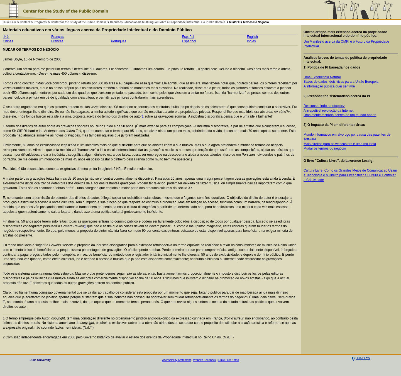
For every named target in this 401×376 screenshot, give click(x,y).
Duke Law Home (228, 360)
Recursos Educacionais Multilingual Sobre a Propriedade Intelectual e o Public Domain (167, 22)
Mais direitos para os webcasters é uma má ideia (340, 144)
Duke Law (9, 22)
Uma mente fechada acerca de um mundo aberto (340, 115)
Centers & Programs (33, 22)
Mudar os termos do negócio (325, 148)
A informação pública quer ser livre (329, 86)
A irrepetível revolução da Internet (328, 111)
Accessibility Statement (176, 360)
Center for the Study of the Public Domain (78, 22)
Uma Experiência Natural (322, 77)
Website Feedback (204, 360)
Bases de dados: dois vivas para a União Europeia (341, 82)
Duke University (40, 360)
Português (118, 41)
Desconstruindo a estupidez (324, 106)
